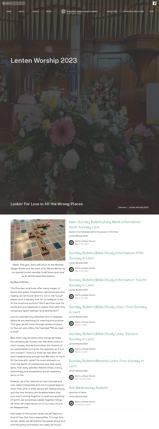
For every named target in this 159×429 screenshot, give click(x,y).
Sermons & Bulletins (133, 11)
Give (152, 11)
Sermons (122, 207)
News (48, 11)
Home (8, 11)
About (22, 11)
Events (35, 11)
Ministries (112, 11)
